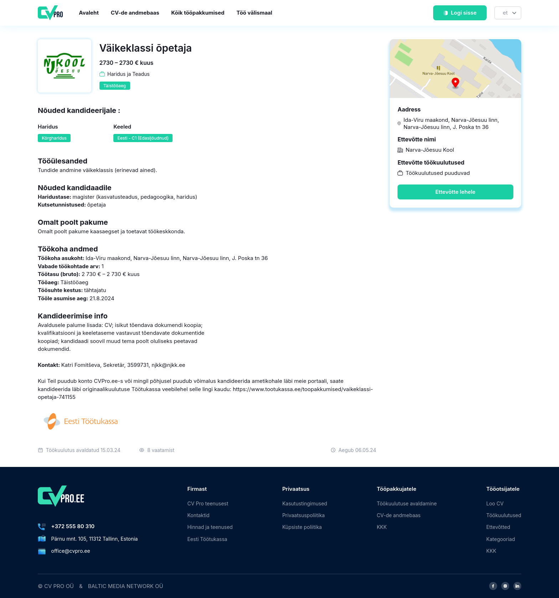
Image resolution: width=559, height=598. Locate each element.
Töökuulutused (503, 515)
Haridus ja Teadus (128, 74)
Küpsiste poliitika (302, 527)
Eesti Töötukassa (207, 539)
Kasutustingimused (304, 503)
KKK (382, 527)
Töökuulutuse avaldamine (407, 503)
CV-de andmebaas (135, 12)
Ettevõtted (498, 527)
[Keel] (507, 13)
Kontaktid (198, 515)
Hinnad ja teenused (209, 527)
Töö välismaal (254, 12)
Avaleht (89, 12)
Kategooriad (500, 539)
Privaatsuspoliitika (303, 515)
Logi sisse (460, 12)
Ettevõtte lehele (455, 191)
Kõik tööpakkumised (197, 12)
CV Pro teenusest (207, 503)
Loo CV (494, 503)
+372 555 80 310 (73, 526)
